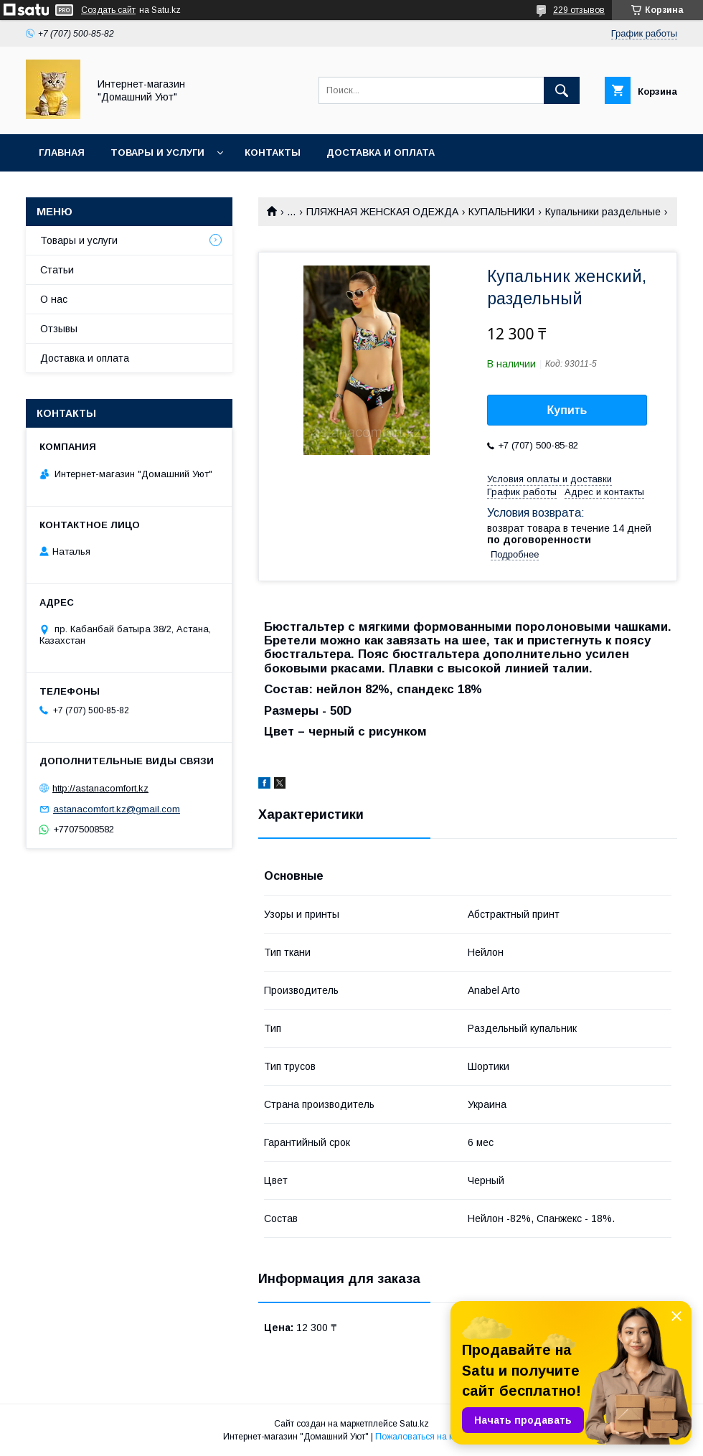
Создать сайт (108, 10)
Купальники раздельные (603, 211)
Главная (62, 152)
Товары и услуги (157, 152)
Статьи (57, 270)
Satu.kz (414, 1424)
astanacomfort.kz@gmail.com (116, 809)
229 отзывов (579, 10)
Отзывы (58, 328)
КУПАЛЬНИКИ (501, 211)
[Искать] (562, 90)
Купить (567, 410)
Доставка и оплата (380, 152)
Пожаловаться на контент (427, 1437)
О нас (53, 299)
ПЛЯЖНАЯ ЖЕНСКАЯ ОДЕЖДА (382, 211)
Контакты (273, 152)
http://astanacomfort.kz (100, 788)
